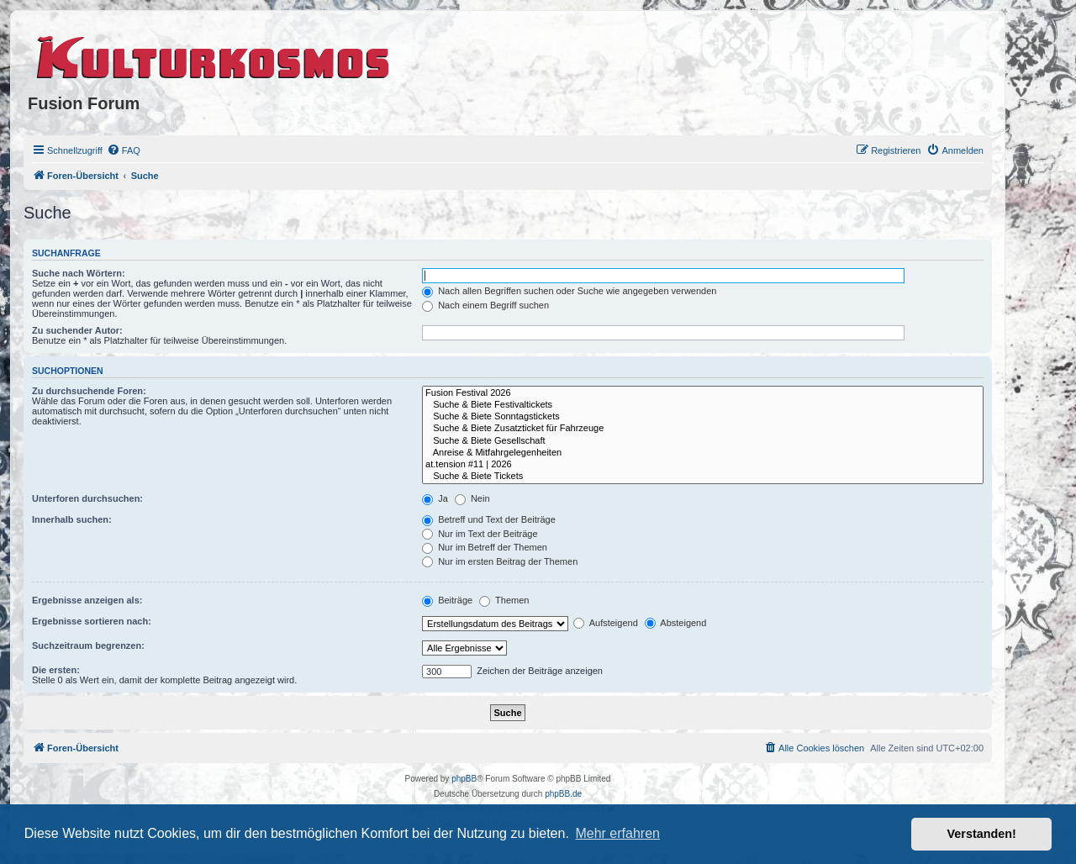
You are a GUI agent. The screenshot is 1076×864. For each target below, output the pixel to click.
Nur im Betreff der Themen (484, 547)
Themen (504, 600)
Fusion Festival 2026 (703, 393)
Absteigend (676, 623)
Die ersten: (56, 670)
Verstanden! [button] (981, 833)
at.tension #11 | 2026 (703, 465)
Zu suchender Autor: (77, 330)
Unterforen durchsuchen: (87, 498)
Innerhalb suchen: (72, 519)
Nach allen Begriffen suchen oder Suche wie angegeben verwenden (569, 291)
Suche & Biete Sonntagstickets (703, 417)
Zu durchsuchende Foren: (89, 391)
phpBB (464, 778)
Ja (435, 498)
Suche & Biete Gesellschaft (703, 441)
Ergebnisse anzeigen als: (87, 600)
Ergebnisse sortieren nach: (91, 621)
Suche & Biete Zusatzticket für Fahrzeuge (703, 429)
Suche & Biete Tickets (703, 476)
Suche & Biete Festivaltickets (703, 405)
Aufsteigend (605, 623)
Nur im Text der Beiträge (479, 534)
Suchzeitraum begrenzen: (88, 645)
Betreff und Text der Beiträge (489, 519)
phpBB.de (563, 793)
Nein (472, 498)
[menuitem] (123, 150)
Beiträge (447, 600)
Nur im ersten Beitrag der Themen (500, 561)
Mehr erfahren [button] (617, 833)
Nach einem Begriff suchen (485, 305)
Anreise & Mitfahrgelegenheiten (703, 453)
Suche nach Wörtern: (78, 273)
